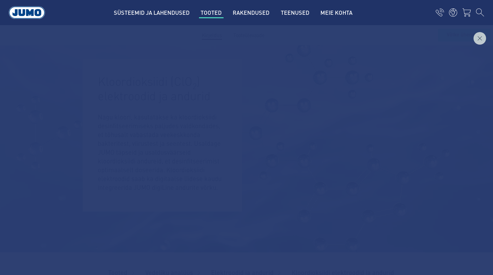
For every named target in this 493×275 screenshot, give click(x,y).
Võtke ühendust (464, 35)
